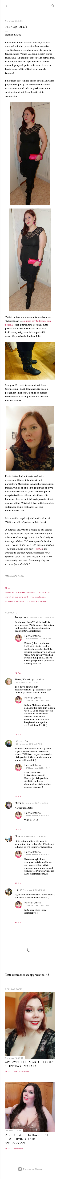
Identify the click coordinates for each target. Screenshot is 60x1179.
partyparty (10, 601)
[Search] (53, 5)
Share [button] (7, 588)
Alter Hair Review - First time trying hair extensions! (26, 1139)
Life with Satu (22, 741)
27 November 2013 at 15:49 (32, 890)
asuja (14, 592)
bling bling (31, 592)
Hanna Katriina (32, 636)
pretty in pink (31, 601)
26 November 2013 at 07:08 (29, 744)
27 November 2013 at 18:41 (38, 700)
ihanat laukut (11, 597)
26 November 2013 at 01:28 (28, 682)
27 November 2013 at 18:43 (38, 905)
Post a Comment (21, 1071)
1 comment (18, 1148)
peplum (20, 601)
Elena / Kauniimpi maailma (29, 679)
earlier (39, 548)
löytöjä (42, 597)
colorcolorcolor (44, 592)
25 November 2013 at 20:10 (38, 638)
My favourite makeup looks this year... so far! (29, 1064)
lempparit (23, 597)
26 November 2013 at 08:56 (35, 803)
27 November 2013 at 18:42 (38, 815)
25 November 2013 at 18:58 (42, 617)
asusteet (21, 592)
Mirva (18, 803)
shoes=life (42, 601)
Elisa (17, 836)
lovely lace (33, 597)
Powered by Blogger (30, 1169)
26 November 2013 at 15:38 (33, 836)
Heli (17, 889)
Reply (18, 673)
